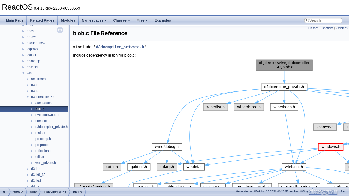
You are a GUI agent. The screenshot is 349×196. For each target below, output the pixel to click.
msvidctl (32, 67)
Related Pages (42, 20)
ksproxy (32, 49)
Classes (121, 20)
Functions (327, 28)
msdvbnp (33, 61)
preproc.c (42, 145)
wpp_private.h (45, 163)
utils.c (39, 157)
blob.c (39, 109)
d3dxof (36, 181)
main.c (40, 133)
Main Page (14, 20)
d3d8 (34, 85)
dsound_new (36, 43)
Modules (68, 20)
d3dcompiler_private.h (51, 127)
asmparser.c (44, 103)
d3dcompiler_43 (42, 97)
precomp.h (43, 139)
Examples (162, 20)
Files (142, 20)
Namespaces (94, 20)
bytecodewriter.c (47, 115)
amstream (38, 79)
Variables (342, 28)
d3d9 (30, 31)
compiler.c (42, 121)
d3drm (35, 169)
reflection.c (43, 151)
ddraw (31, 37)
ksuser (31, 55)
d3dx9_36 (38, 175)
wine (30, 73)
